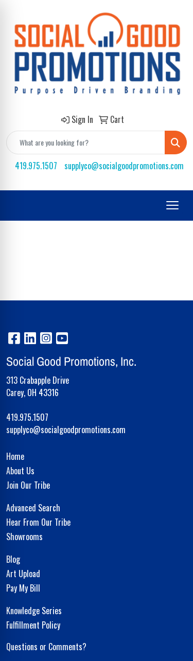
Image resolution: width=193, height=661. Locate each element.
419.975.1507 (36, 165)
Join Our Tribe (28, 485)
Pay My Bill (23, 588)
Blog (13, 559)
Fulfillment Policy (33, 625)
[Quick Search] (85, 142)
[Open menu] (172, 205)
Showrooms (24, 536)
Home (15, 456)
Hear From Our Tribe (38, 522)
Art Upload (23, 573)
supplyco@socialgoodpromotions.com (124, 165)
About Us (20, 471)
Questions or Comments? (46, 646)
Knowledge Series (34, 610)
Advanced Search (33, 508)
